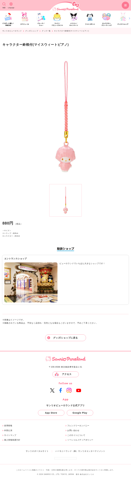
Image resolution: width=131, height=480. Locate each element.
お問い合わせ (73, 430)
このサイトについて (76, 435)
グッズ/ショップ (31, 31)
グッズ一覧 (46, 31)
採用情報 (8, 426)
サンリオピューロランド (12, 31)
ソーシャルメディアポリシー (80, 440)
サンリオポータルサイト (37, 451)
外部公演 (8, 430)
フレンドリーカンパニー (78, 426)
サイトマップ (10, 435)
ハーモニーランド (63, 451)
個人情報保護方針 (12, 440)
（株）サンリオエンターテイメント (88, 451)
